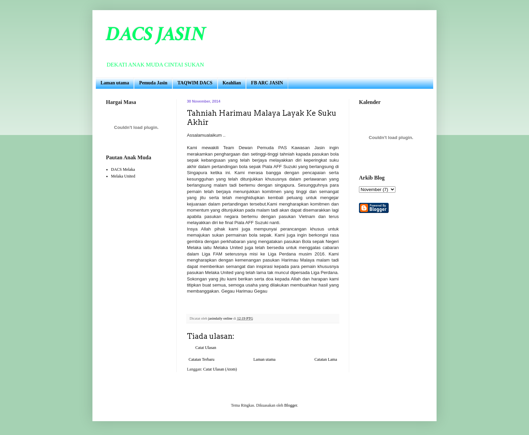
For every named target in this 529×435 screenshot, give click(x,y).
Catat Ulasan (205, 347)
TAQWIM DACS (195, 82)
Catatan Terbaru (202, 359)
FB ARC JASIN (267, 82)
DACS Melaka (123, 169)
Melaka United (123, 176)
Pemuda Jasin (153, 82)
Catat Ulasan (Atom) (220, 369)
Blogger (290, 405)
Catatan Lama (325, 359)
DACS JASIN (155, 34)
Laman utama (115, 82)
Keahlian (232, 82)
